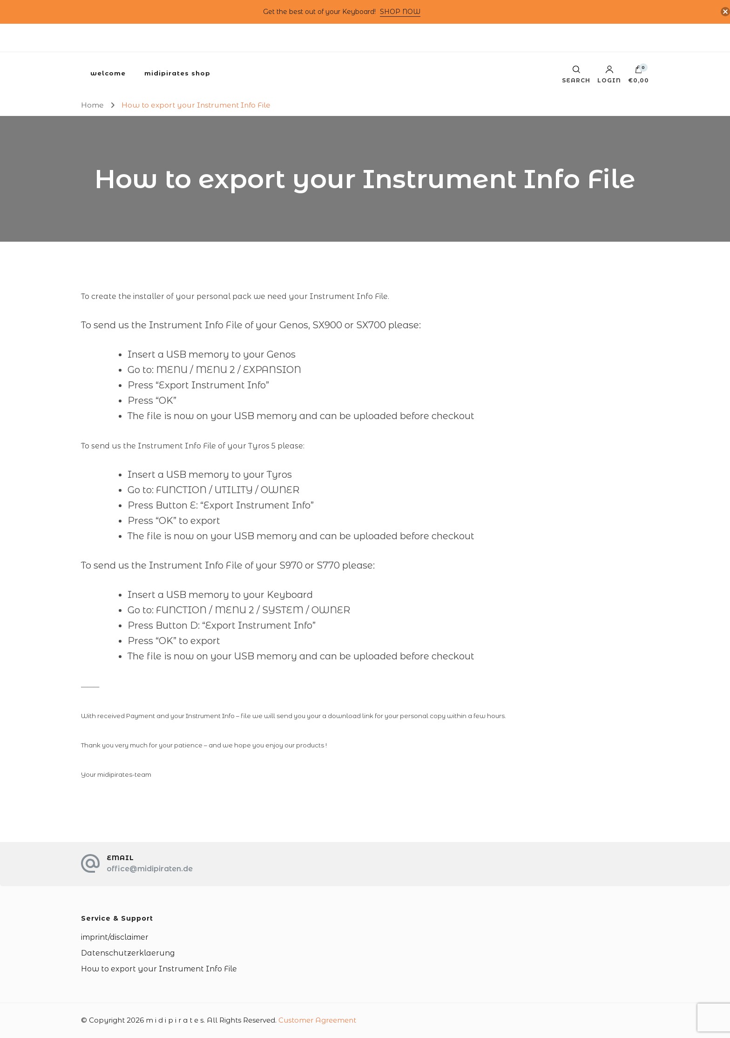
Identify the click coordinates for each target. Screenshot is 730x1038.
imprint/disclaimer (115, 937)
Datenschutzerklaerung (128, 953)
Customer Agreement (317, 1020)
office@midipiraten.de (150, 868)
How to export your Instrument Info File (159, 968)
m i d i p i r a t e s (174, 1020)
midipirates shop (177, 73)
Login (609, 74)
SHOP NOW (400, 11)
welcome (108, 73)
